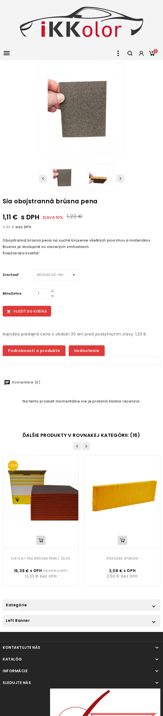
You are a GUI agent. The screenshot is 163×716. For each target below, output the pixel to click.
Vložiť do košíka (27, 311)
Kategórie (16, 605)
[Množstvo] (41, 293)
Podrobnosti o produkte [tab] (34, 350)
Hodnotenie (86, 350)
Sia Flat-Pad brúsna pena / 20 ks (40, 558)
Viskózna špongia (122, 558)
